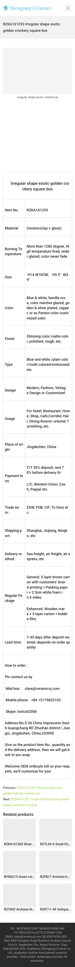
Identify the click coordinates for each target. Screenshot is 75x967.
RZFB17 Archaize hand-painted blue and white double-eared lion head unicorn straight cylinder (55, 877)
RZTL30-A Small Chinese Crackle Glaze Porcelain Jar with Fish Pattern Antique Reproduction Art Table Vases (55, 844)
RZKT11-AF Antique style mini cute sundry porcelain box (55, 909)
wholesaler (37, 960)
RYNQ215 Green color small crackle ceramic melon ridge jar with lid (19, 877)
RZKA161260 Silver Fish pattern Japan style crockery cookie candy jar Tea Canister (19, 844)
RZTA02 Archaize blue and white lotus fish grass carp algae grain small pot (19, 909)
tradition (33, 952)
